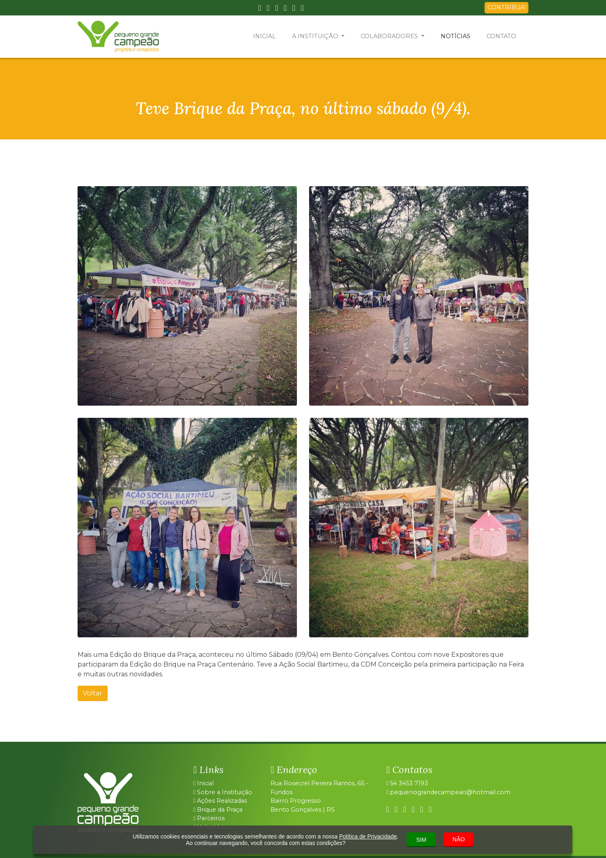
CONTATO (501, 36)
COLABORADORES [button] (390, 36)
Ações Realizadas (220, 800)
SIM (421, 839)
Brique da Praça (217, 809)
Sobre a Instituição (222, 792)
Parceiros (209, 818)
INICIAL (264, 36)
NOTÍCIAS (455, 36)
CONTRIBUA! (506, 7)
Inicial (203, 783)
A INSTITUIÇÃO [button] (316, 36)
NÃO (458, 839)
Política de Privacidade (368, 836)
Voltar (92, 693)
